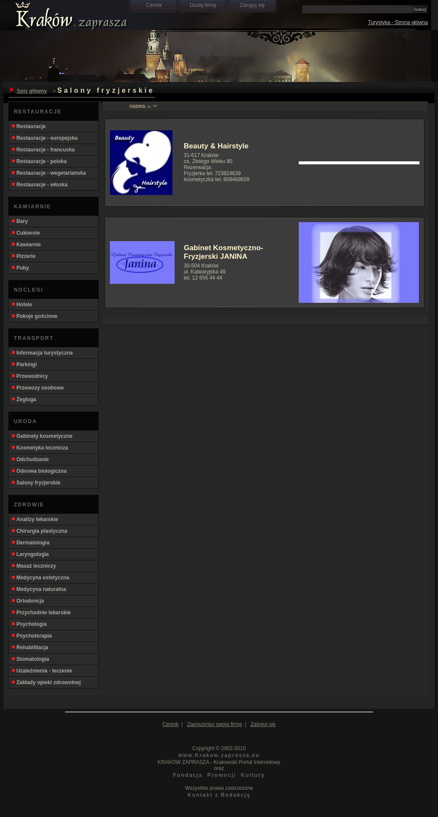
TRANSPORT (34, 338)
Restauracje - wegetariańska (48, 173)
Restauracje (28, 126)
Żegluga (23, 399)
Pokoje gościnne (34, 316)
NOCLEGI (29, 290)
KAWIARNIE (32, 207)
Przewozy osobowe (37, 388)
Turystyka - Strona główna (398, 22)
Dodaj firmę (203, 5)
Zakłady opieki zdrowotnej (46, 682)
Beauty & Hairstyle (216, 146)
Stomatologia (30, 659)
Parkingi (24, 364)
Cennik (154, 5)
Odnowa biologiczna (39, 471)
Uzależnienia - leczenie (41, 671)
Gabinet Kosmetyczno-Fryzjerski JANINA (223, 252)
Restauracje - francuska (43, 150)
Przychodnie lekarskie (41, 613)
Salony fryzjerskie (35, 483)
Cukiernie (25, 233)
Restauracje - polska (39, 161)
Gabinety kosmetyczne (41, 436)
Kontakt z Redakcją (219, 795)
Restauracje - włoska (39, 185)
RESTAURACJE (38, 112)
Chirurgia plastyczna (39, 531)
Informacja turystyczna (42, 353)
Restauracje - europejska (44, 138)
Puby (20, 268)
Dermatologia (30, 543)
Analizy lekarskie (34, 519)
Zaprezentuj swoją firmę (214, 724)
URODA (25, 421)
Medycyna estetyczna (40, 578)
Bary (19, 221)
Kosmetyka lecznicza (39, 448)
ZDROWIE (29, 505)
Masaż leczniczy (33, 566)
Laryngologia (30, 554)
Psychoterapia (31, 636)
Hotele (21, 305)
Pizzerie (23, 256)
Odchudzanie (30, 459)
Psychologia (29, 624)
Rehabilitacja (29, 647)
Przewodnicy (29, 376)
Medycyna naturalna (38, 589)
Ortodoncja (27, 601)
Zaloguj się (252, 5)
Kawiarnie (26, 245)
